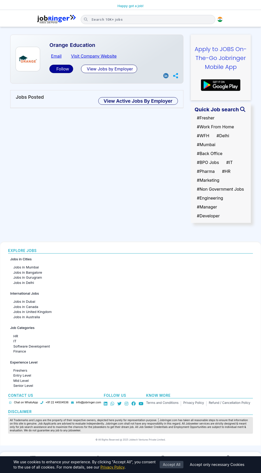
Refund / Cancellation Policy (229, 403)
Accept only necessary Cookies (217, 464)
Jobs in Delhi (23, 282)
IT (14, 341)
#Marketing (208, 180)
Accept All (171, 464)
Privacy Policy (193, 403)
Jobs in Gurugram (27, 277)
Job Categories (22, 328)
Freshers (20, 370)
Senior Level (23, 385)
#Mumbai (206, 144)
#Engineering (210, 198)
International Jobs (24, 293)
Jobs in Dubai (24, 301)
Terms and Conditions (162, 403)
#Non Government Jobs (220, 189)
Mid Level (21, 380)
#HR (226, 171)
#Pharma (206, 171)
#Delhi (223, 135)
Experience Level (23, 362)
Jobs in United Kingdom (32, 312)
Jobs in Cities (21, 259)
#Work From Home (215, 126)
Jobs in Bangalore (27, 272)
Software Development (31, 346)
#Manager (207, 207)
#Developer (208, 215)
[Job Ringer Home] (57, 19)
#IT (229, 162)
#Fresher (205, 117)
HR (15, 336)
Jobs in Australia (26, 317)
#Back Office (210, 153)
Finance (19, 351)
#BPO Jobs (208, 162)
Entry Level (22, 375)
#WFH (203, 135)
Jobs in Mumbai (26, 267)
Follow (62, 69)
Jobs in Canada (25, 307)
